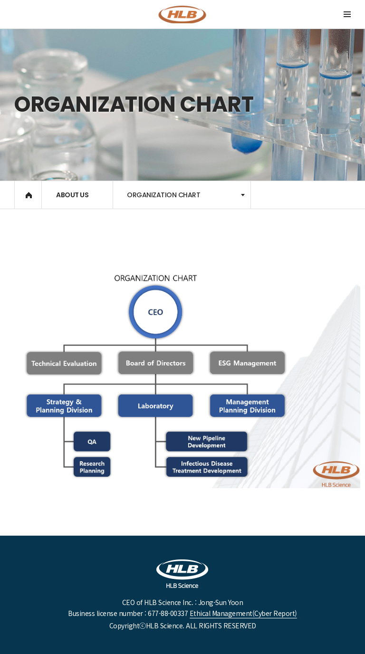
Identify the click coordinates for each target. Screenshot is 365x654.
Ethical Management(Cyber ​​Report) (243, 613)
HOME (28, 195)
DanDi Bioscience (182, 14)
